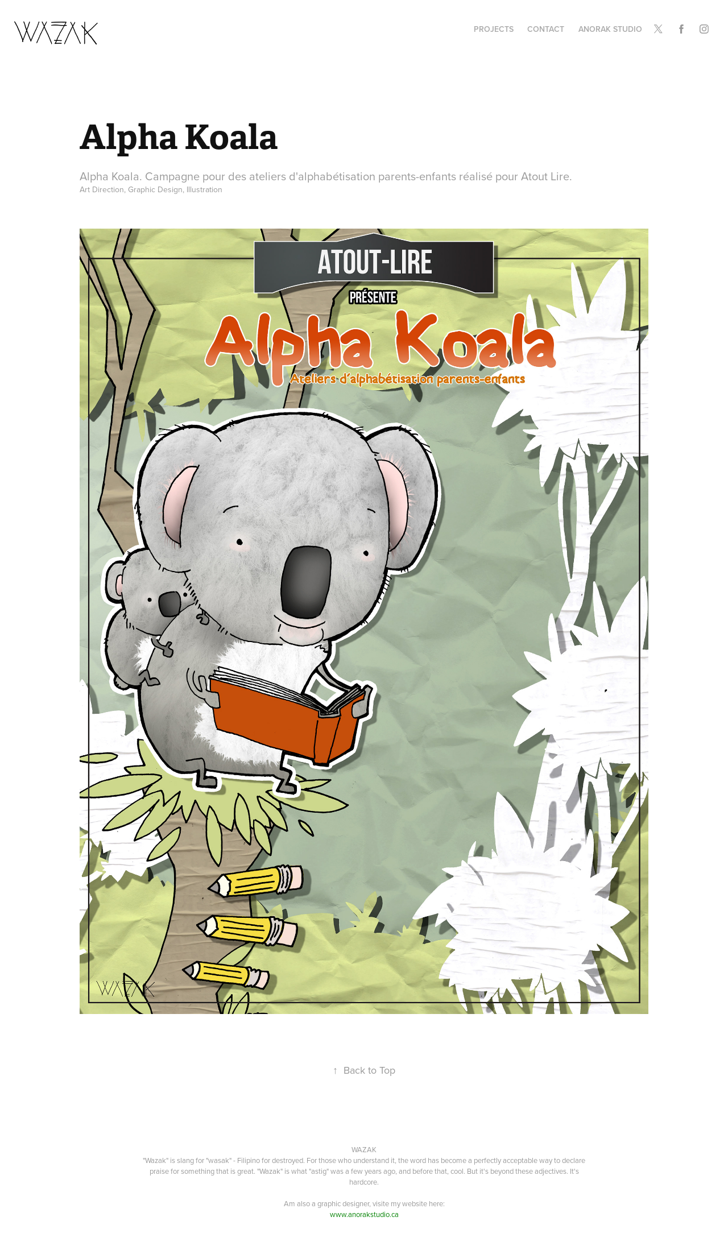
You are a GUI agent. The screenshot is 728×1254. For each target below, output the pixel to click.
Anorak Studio (610, 29)
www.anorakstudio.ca (364, 1214)
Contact (545, 29)
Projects (494, 29)
